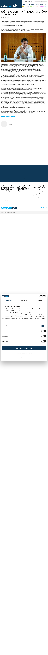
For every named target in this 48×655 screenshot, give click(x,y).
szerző (10, 123)
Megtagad (24, 358)
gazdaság (8, 116)
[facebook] (29, 1)
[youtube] (26, 1)
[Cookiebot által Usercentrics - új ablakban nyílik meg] (39, 296)
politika (3, 116)
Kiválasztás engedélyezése (24, 353)
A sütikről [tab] (39, 300)
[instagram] (32, 1)
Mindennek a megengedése (24, 348)
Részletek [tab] (24, 300)
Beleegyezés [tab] (8, 300)
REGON (13, 116)
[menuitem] (23, 4)
